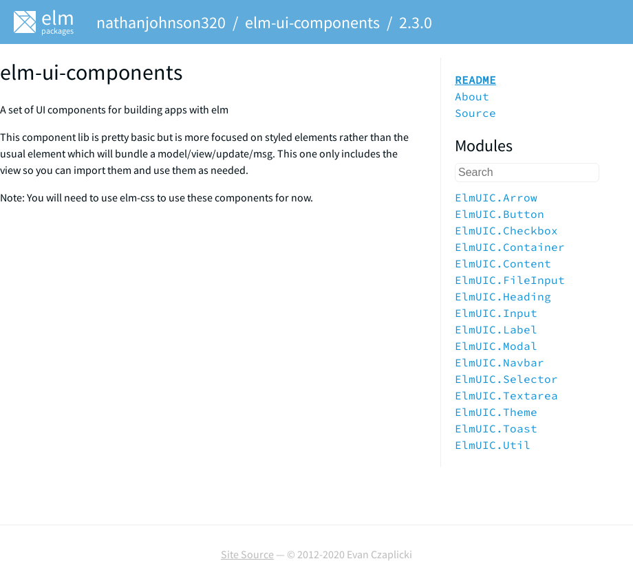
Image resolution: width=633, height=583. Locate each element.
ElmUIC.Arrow (496, 197)
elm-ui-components (312, 22)
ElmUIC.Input (496, 313)
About (472, 96)
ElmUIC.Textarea (506, 395)
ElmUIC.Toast (496, 428)
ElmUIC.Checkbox (506, 230)
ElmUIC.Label (496, 329)
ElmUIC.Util (492, 445)
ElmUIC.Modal (496, 346)
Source (475, 113)
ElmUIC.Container (510, 247)
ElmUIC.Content (503, 263)
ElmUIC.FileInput (510, 280)
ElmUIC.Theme (496, 412)
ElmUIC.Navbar (499, 362)
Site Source (247, 554)
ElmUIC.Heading (503, 296)
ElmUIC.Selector (506, 379)
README (475, 80)
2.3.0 (415, 22)
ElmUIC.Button (499, 214)
